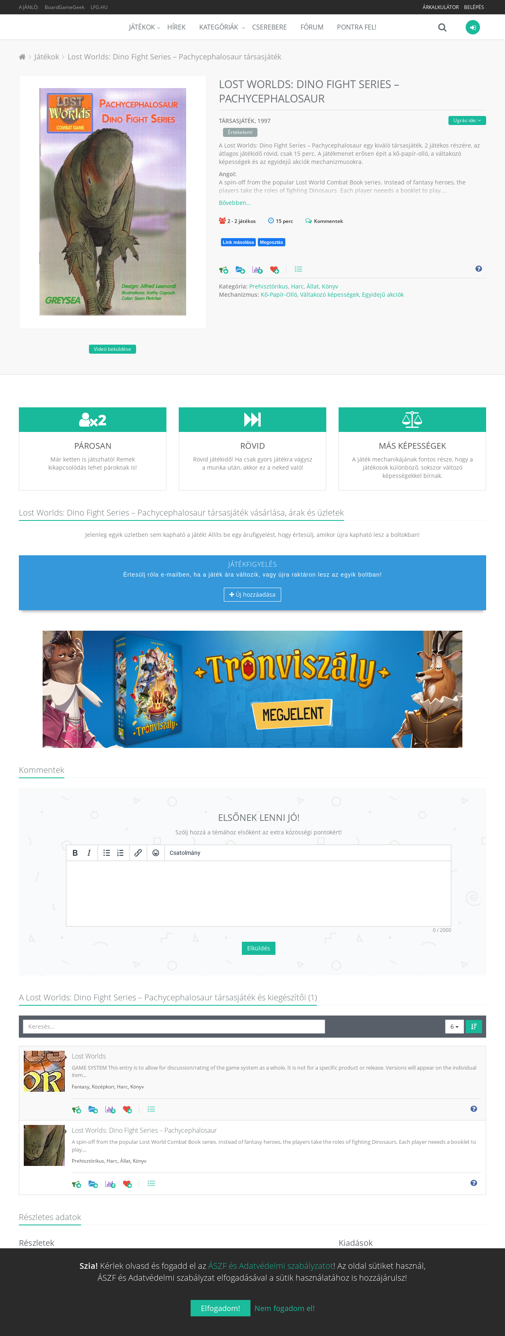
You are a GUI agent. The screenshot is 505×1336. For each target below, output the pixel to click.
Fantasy (80, 1086)
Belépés (474, 7)
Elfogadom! (220, 1308)
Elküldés (258, 948)
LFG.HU (99, 7)
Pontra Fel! (356, 27)
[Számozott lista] (120, 853)
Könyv (330, 286)
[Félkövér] (75, 853)
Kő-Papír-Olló (279, 294)
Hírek (176, 27)
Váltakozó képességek (329, 294)
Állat (313, 286)
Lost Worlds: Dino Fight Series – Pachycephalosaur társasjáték (174, 56)
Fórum (311, 27)
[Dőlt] (89, 853)
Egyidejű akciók (383, 294)
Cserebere (269, 27)
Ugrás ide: (467, 120)
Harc (297, 286)
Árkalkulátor (441, 7)
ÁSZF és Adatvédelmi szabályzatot (270, 1265)
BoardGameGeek (64, 7)
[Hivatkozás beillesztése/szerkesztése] (138, 853)
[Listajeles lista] (107, 853)
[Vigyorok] (156, 853)
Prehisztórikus (268, 286)
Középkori (103, 1086)
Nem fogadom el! (285, 1308)
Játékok (142, 27)
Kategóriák (219, 27)
